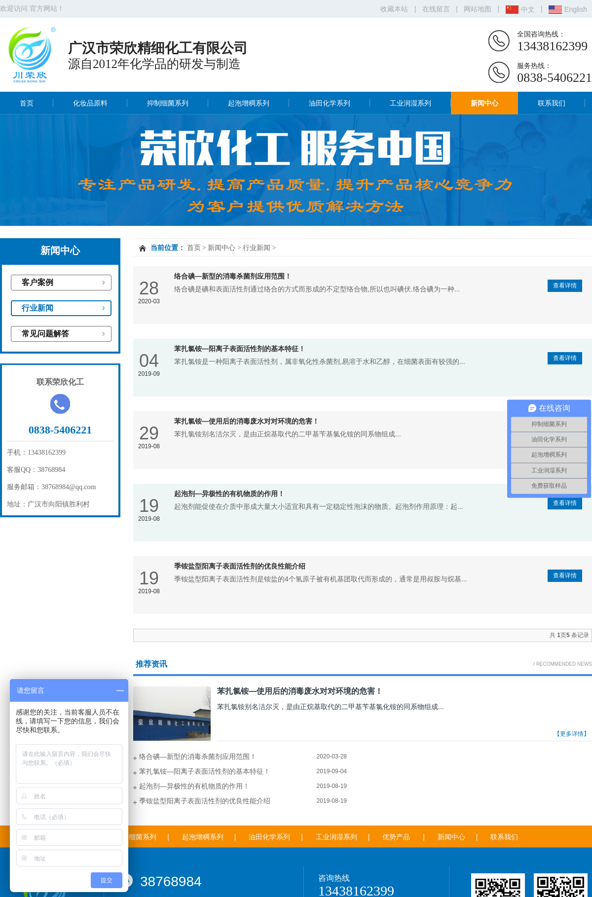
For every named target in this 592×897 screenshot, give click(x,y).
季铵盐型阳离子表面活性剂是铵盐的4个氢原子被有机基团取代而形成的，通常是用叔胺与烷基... (320, 579)
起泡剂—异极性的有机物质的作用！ (229, 494)
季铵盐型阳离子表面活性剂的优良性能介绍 (239, 566)
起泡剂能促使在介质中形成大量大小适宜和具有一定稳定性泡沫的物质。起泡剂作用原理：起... (318, 506)
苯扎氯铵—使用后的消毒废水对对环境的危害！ (246, 421)
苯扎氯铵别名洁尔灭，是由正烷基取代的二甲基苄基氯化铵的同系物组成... (287, 434)
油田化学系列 (329, 103)
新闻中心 (484, 103)
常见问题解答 (45, 333)
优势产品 (396, 837)
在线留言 (436, 9)
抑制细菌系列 (167, 103)
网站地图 (477, 9)
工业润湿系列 (410, 103)
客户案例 (37, 282)
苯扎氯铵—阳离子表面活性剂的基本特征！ (239, 349)
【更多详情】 (572, 733)
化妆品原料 (90, 103)
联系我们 (551, 103)
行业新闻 (37, 308)
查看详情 (565, 285)
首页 (27, 103)
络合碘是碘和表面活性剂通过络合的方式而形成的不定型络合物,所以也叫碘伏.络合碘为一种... (317, 289)
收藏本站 (394, 9)
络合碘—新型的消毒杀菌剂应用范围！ (233, 276)
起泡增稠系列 (248, 103)
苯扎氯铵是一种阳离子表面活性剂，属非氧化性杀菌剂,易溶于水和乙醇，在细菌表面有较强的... (319, 361)
